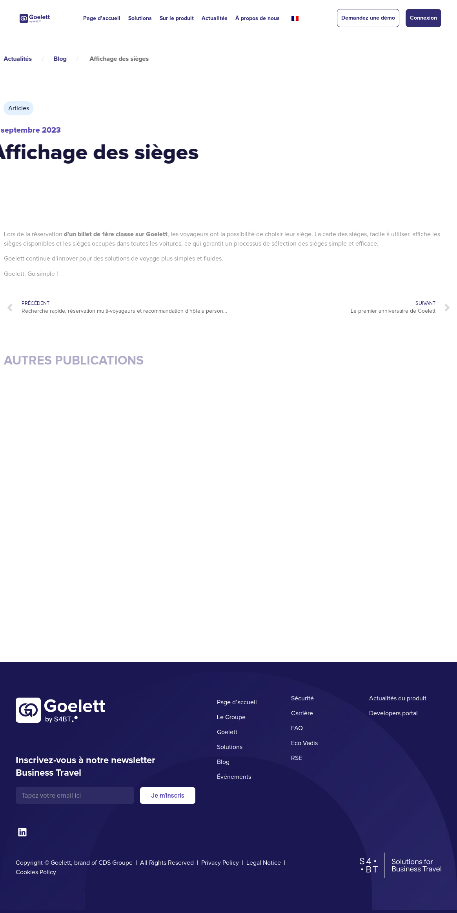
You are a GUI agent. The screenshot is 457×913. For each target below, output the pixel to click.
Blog (15, 59)
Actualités (215, 18)
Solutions (140, 18)
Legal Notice (263, 863)
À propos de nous (257, 18)
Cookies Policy (36, 872)
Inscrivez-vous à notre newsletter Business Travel (85, 766)
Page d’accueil (101, 18)
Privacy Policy (220, 863)
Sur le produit (177, 18)
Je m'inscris (167, 795)
